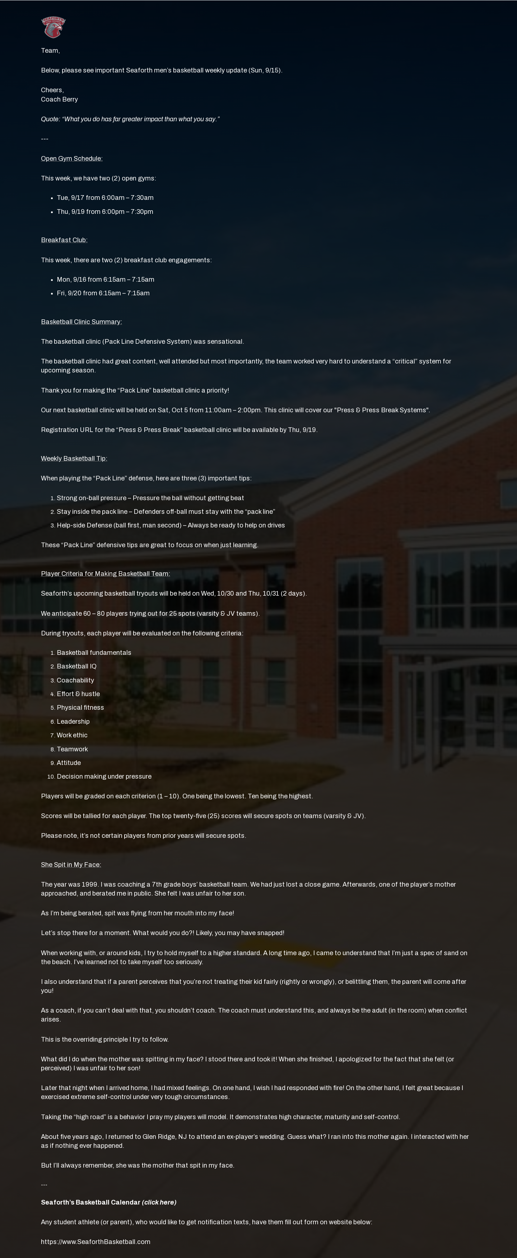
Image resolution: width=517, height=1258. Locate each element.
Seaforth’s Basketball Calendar (109, 1202)
